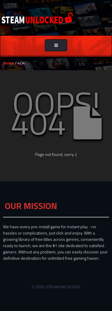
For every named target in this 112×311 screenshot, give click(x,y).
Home (8, 63)
